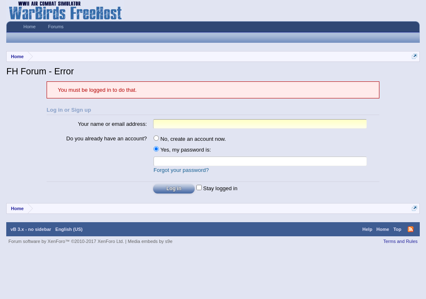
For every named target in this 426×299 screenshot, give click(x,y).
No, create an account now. (190, 139)
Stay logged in (217, 188)
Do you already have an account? (106, 138)
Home (29, 26)
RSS (411, 229)
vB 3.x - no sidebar (30, 229)
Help (367, 229)
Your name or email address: (112, 124)
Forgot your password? (181, 170)
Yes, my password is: (182, 150)
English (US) (68, 229)
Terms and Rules (400, 241)
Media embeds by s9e (150, 241)
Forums (56, 26)
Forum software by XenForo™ (66, 241)
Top (397, 229)
